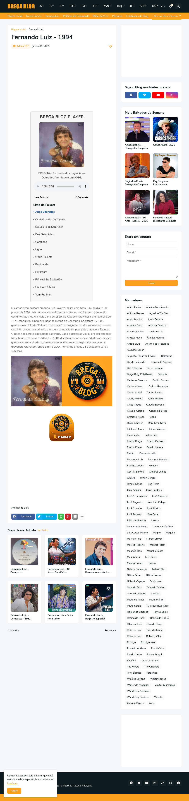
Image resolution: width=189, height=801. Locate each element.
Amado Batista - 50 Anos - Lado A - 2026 (136, 219)
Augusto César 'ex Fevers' (141, 356)
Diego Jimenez (135, 423)
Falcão (130, 453)
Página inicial (18, 29)
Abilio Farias (134, 307)
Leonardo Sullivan (137, 526)
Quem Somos (34, 16)
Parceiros (117, 16)
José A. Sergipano (137, 496)
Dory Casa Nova (157, 423)
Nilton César (134, 575)
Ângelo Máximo (155, 337)
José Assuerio (160, 496)
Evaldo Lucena (155, 447)
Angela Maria (134, 337)
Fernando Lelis (147, 453)
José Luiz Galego (156, 502)
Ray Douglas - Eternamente (160, 183)
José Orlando (134, 508)
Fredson (153, 465)
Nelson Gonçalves (137, 569)
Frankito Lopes (135, 465)
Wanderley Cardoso (138, 697)
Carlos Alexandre (158, 386)
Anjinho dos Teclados (157, 343)
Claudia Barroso (155, 404)
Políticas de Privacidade (76, 16)
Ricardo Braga (154, 624)
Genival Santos (135, 471)
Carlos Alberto (135, 386)
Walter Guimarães (165, 685)
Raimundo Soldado (137, 612)
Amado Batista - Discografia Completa (136, 147)
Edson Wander (157, 429)
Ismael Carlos (134, 484)
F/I (83, 6)
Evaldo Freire (134, 447)
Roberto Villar (154, 636)
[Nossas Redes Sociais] (166, 16)
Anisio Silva (133, 343)
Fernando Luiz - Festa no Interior (60, 617)
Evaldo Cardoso (155, 441)
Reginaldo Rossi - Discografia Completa (136, 183)
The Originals (151, 666)
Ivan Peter (153, 484)
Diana (153, 417)
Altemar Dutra (135, 325)
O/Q (119, 6)
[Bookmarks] (171, 6)
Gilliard (131, 478)
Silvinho (131, 660)
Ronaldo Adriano (136, 648)
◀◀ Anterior (41, 197)
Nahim (152, 563)
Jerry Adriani (134, 490)
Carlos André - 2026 (164, 145)
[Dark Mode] (163, 6)
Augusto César (135, 350)
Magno (157, 532)
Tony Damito (134, 672)
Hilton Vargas (147, 478)
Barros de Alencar (161, 362)
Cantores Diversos (137, 380)
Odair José (155, 581)
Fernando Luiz (36, 29)
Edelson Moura (135, 429)
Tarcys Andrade (149, 660)
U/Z (154, 6)
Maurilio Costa (155, 551)
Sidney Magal (154, 654)
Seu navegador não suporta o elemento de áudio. (61, 186)
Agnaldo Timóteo (159, 313)
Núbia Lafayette (136, 581)
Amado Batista (135, 331)
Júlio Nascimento (136, 520)
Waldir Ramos (158, 679)
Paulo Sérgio (134, 605)
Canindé (162, 374)
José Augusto (134, 502)
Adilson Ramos (135, 313)
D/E (72, 6)
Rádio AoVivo (100, 16)
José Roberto (134, 514)
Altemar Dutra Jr (157, 325)
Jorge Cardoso (154, 490)
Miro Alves (151, 557)
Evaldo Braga (134, 441)
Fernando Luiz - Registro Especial (95, 617)
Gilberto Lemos (157, 471)
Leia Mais (12, 783)
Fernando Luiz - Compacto (20, 571)
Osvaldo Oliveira (156, 587)
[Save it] (110, 46)
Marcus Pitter (157, 545)
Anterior (14, 630)
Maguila (170, 532)
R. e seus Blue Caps (158, 605)
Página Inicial (15, 16)
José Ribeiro (153, 508)
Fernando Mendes (158, 459)
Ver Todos (43, 530)
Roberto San (134, 636)
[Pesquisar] (178, 6)
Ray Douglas (161, 612)
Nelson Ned (158, 569)
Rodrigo (131, 642)
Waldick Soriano (136, 679)
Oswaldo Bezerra (136, 593)
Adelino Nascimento (157, 307)
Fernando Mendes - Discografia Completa (164, 219)
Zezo (151, 703)
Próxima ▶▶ (81, 197)
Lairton (155, 520)
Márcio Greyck (154, 538)
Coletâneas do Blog (137, 16)
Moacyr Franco (135, 563)
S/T (142, 6)
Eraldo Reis (151, 435)
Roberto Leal (134, 630)
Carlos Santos (155, 392)
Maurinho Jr (133, 557)
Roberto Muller (155, 630)
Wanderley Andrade (138, 691)
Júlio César (153, 514)
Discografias (52, 16)
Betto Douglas (155, 368)
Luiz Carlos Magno (137, 532)
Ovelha (155, 593)
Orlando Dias (134, 587)
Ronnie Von (157, 648)
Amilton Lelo (156, 331)
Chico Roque (134, 404)
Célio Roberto (156, 398)
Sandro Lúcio (134, 654)
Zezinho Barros (135, 703)
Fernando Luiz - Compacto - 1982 (20, 617)
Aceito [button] (14, 790)
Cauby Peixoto (135, 398)
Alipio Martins (135, 319)
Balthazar (166, 356)
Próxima (109, 630)
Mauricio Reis (134, 551)
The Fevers (133, 666)
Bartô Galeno (134, 368)
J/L (94, 6)
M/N (106, 6)
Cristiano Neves (135, 417)
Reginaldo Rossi (136, 618)
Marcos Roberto (136, 545)
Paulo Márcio (156, 599)
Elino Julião (133, 435)
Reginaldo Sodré (159, 618)
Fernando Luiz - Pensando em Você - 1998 (97, 571)
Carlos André (134, 392)
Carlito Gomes (161, 380)
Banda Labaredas (136, 362)
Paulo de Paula (135, 599)
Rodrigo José (148, 642)
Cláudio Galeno (135, 411)
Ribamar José (134, 624)
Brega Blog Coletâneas (139, 374)
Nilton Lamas (153, 575)
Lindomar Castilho (162, 526)
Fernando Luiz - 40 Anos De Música (59, 571)
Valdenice (151, 672)
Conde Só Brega (158, 411)
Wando (158, 697)
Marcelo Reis (134, 538)
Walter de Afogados (138, 685)
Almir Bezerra (155, 319)
